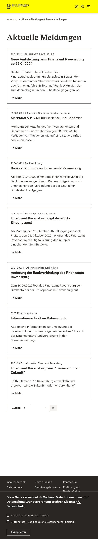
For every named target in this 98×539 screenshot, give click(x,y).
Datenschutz (14, 487)
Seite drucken (43, 482)
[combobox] (76, 6)
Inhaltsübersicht (17, 482)
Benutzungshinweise (47, 487)
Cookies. (49, 497)
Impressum (70, 482)
